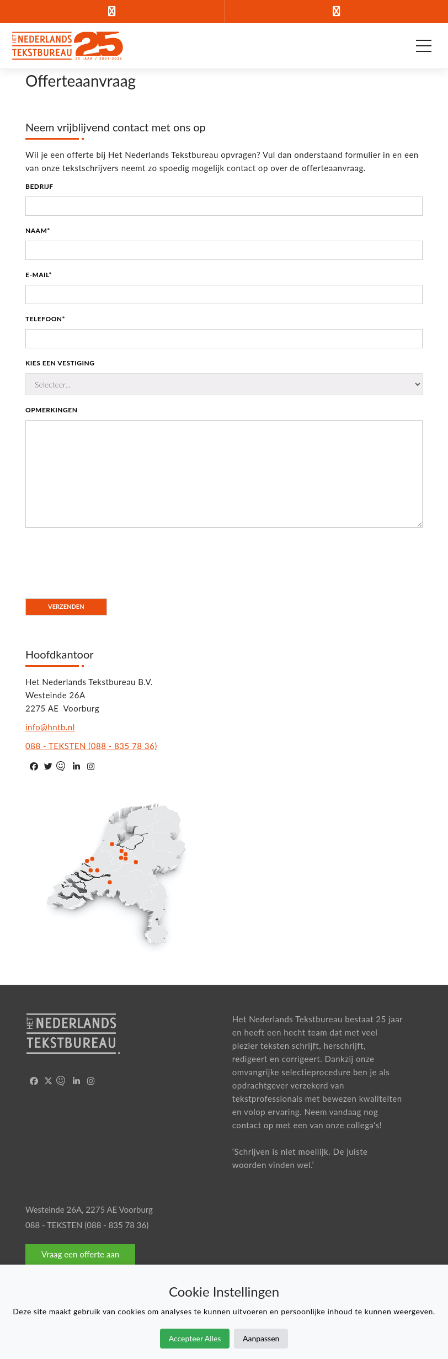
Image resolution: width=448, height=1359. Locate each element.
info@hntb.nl (50, 727)
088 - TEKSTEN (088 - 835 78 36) (91, 746)
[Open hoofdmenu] (423, 46)
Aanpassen (261, 1338)
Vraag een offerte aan (80, 1254)
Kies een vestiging (60, 363)
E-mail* (38, 274)
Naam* (37, 230)
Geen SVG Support (120, 873)
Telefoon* (45, 319)
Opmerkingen (51, 410)
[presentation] (109, 557)
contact (247, 1125)
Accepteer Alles (195, 1338)
